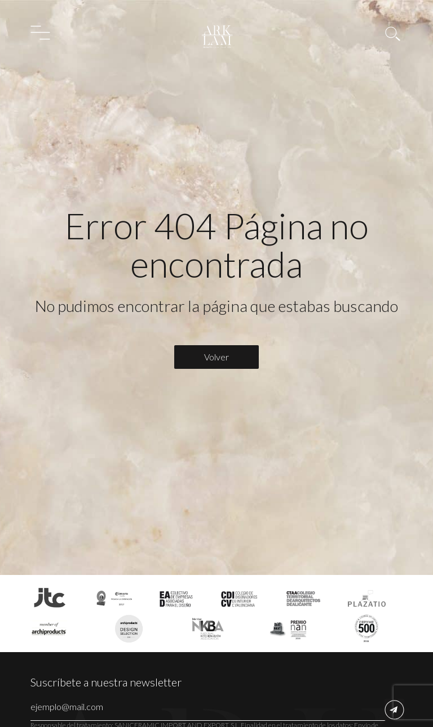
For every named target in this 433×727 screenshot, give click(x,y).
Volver (216, 356)
